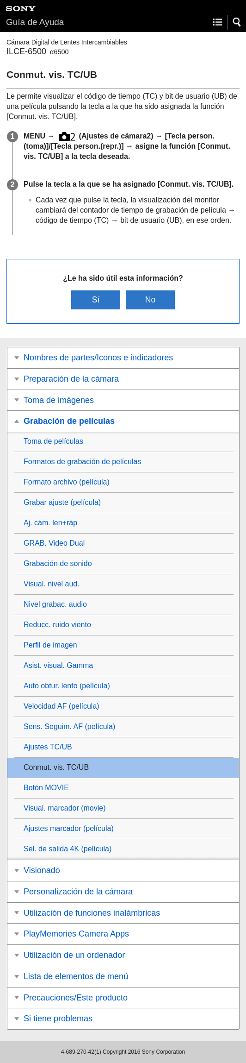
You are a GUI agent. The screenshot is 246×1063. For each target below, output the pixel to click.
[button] (237, 22)
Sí (96, 299)
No (150, 299)
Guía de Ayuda (35, 22)
